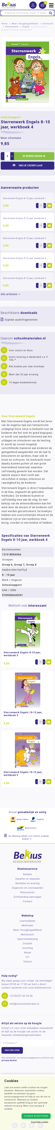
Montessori (27, 934)
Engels (26, 27)
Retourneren (27, 892)
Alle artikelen (11, 294)
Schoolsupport (11, 117)
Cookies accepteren (36, 1116)
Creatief (27, 943)
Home (4, 23)
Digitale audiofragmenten (21, 319)
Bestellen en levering (28, 883)
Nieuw (27, 952)
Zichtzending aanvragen (27, 897)
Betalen (27, 874)
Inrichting (27, 948)
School (27, 961)
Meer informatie (11, 138)
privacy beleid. (9, 1060)
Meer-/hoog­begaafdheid (25, 23)
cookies (8, 1109)
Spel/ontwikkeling (27, 939)
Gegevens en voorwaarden (27, 887)
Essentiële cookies (39, 1122)
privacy (38, 1106)
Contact (27, 901)
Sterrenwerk (11, 27)
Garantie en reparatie (27, 878)
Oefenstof (47, 23)
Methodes (27, 925)
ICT (27, 957)
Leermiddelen (27, 921)
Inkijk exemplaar (27, 165)
